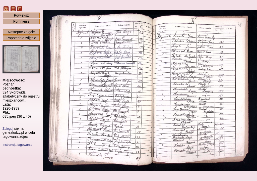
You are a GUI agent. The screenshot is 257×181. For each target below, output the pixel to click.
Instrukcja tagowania (17, 145)
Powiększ (21, 15)
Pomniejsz (21, 21)
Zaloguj (8, 128)
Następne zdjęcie (21, 32)
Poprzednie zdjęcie (21, 38)
